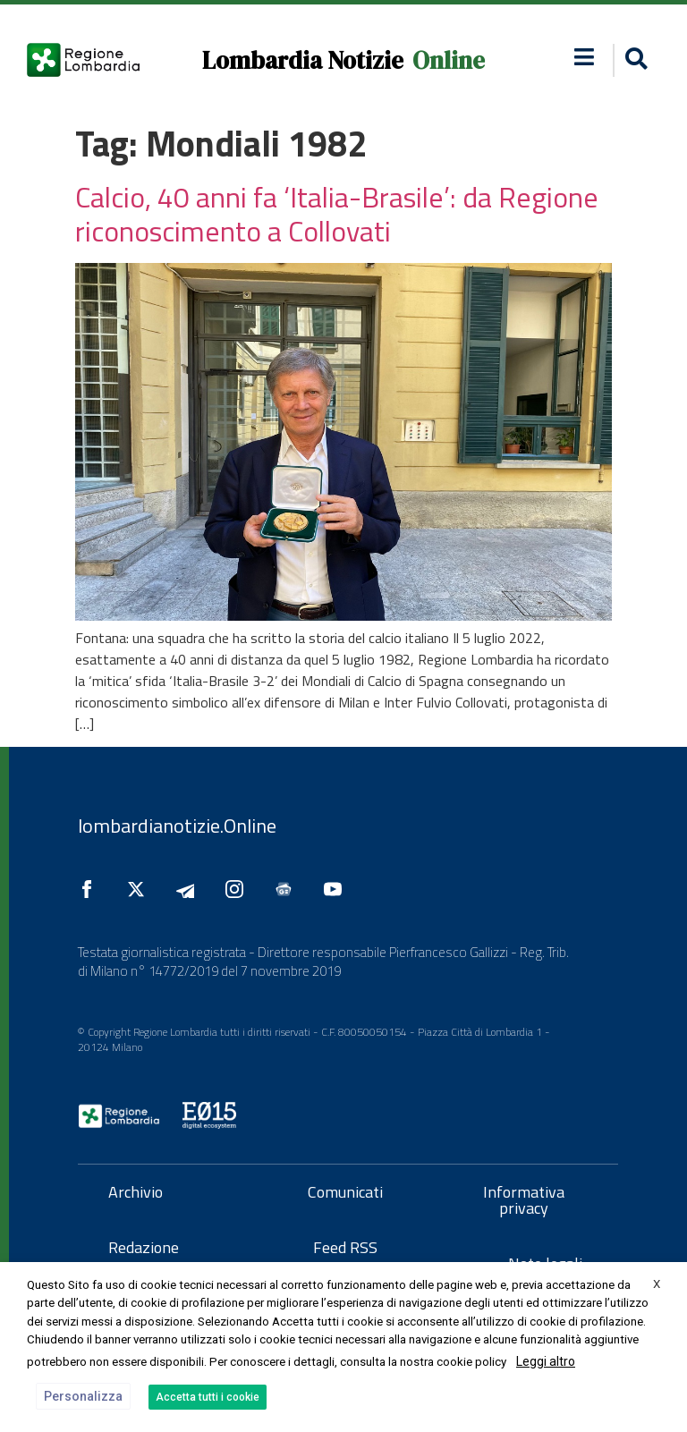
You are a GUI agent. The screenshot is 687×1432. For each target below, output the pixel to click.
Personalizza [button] (83, 1396)
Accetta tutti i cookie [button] (207, 1397)
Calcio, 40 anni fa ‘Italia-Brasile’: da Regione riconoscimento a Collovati (336, 213)
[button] (634, 60)
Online (448, 60)
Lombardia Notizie (302, 60)
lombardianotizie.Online (177, 825)
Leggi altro (545, 1361)
